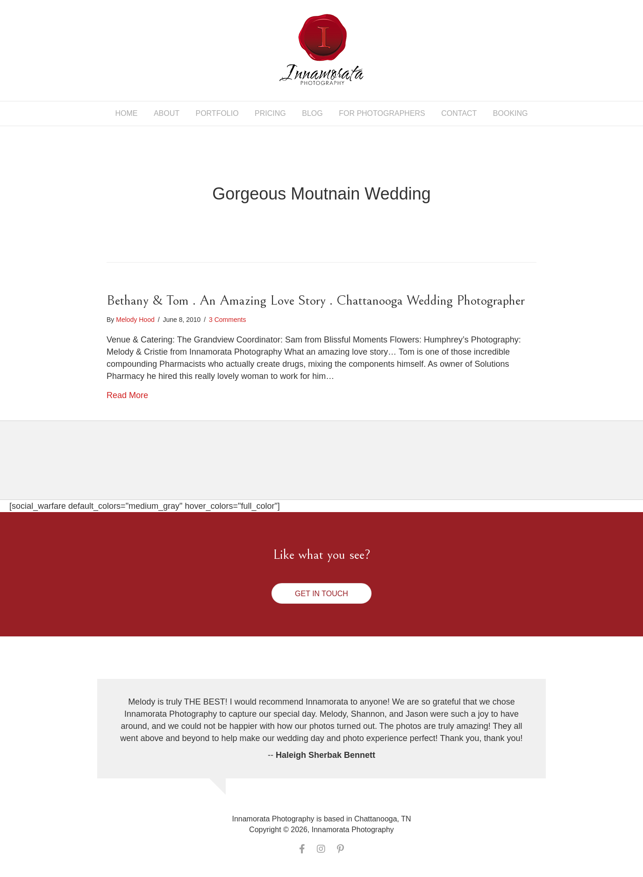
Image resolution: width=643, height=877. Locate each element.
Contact (459, 113)
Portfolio (216, 113)
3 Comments (227, 319)
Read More (127, 395)
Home (126, 113)
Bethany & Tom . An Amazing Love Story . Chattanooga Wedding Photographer (316, 300)
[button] (321, 593)
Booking (510, 113)
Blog (312, 113)
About (166, 113)
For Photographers (382, 113)
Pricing (270, 113)
